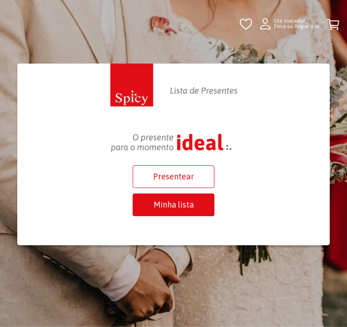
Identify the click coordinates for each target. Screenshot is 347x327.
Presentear (173, 176)
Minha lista (174, 204)
